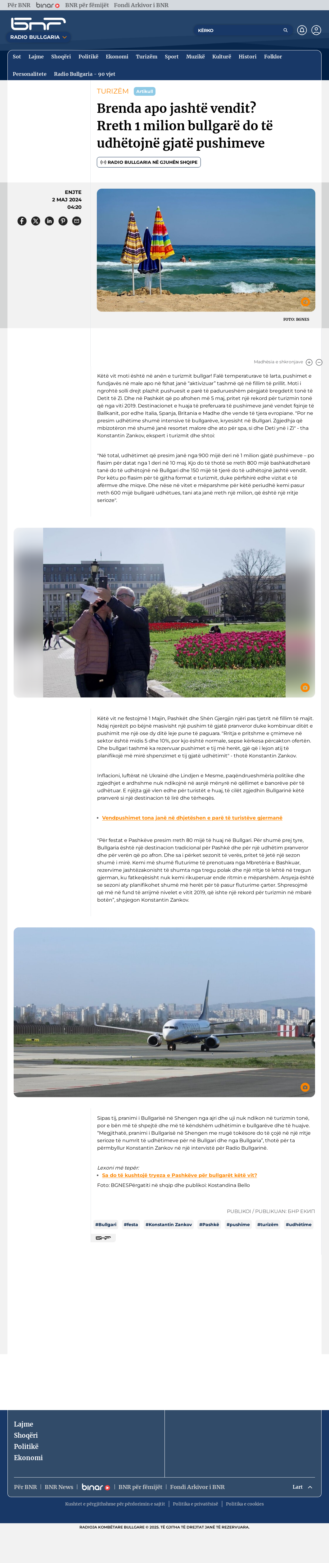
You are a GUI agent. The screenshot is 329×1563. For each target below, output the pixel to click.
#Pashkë (209, 1224)
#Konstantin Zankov (169, 1224)
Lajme (23, 1424)
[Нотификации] (302, 30)
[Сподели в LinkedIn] (49, 221)
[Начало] (38, 24)
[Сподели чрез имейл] (77, 221)
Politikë (26, 1446)
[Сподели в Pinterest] (63, 221)
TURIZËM (113, 91)
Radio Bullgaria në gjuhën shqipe (148, 162)
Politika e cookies (245, 1505)
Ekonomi (28, 1458)
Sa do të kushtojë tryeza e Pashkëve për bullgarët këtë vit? (179, 1175)
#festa (131, 1224)
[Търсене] (286, 30)
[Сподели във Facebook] (22, 221)
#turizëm (267, 1224)
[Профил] (316, 30)
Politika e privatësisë (195, 1505)
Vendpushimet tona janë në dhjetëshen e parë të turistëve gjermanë (192, 818)
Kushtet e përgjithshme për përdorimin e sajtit (115, 1505)
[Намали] (319, 362)
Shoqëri (26, 1435)
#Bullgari (105, 1224)
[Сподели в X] (36, 221)
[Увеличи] (309, 362)
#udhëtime (299, 1224)
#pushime (238, 1224)
